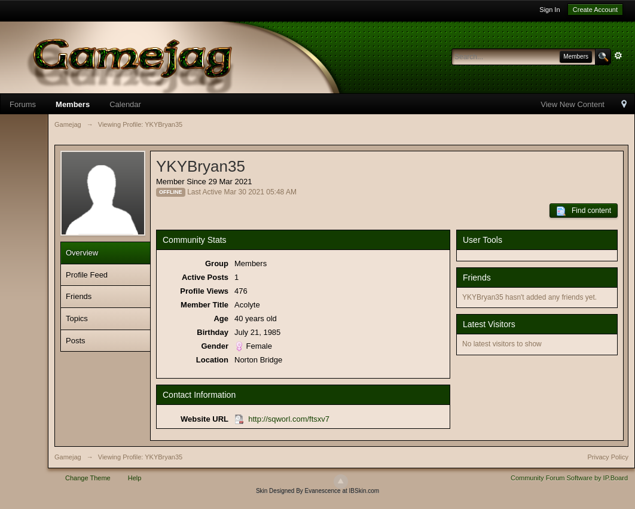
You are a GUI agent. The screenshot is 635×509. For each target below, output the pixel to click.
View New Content (573, 104)
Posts (76, 340)
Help (135, 477)
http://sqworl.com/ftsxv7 (288, 418)
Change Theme (88, 477)
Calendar (125, 104)
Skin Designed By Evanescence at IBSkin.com (317, 490)
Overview (82, 252)
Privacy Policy (608, 457)
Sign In (549, 9)
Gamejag (67, 457)
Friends (78, 296)
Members (73, 104)
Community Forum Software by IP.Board (569, 477)
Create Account (595, 9)
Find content (583, 211)
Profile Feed (87, 274)
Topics (77, 318)
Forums (23, 104)
